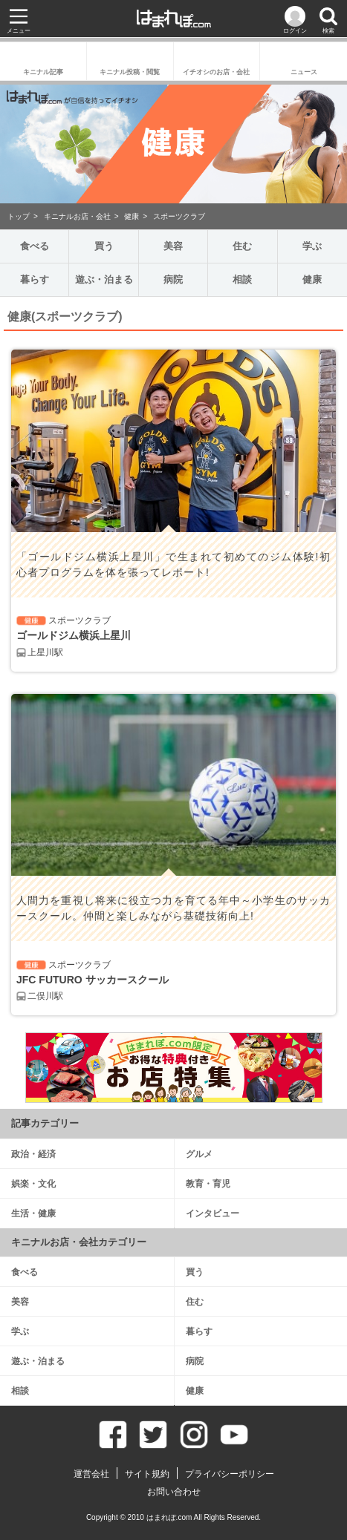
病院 (173, 279)
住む (242, 246)
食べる (34, 246)
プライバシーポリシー (229, 1474)
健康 (131, 216)
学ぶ (312, 246)
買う (104, 246)
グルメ (199, 1154)
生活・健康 (33, 1213)
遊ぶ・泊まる (104, 279)
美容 (173, 246)
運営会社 (91, 1474)
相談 (242, 279)
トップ (18, 216)
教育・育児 (208, 1184)
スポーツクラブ (179, 216)
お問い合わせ (174, 1492)
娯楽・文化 (33, 1184)
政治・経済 (33, 1154)
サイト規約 (147, 1474)
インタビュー (212, 1213)
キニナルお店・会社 (77, 216)
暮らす (34, 279)
